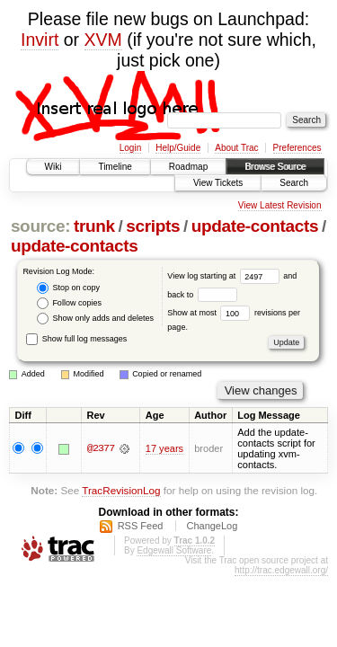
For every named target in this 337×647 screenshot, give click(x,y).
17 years (164, 448)
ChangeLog (211, 525)
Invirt (39, 39)
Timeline (114, 167)
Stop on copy (68, 288)
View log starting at (225, 275)
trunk (94, 226)
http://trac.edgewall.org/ (281, 570)
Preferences (297, 148)
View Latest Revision (280, 205)
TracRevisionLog (121, 490)
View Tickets (218, 183)
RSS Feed (141, 525)
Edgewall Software (174, 550)
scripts (153, 226)
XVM (103, 39)
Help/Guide (177, 148)
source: (40, 226)
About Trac (236, 148)
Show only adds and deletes (95, 318)
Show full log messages (76, 338)
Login (130, 148)
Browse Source (275, 167)
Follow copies (69, 303)
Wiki (53, 167)
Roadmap (188, 167)
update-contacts (255, 226)
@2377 (100, 448)
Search (293, 183)
